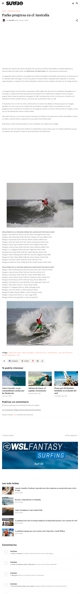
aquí (14, 415)
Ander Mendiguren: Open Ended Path (28, 510)
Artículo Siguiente (71, 435)
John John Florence (65, 353)
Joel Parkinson (52, 353)
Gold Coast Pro (41, 353)
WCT (18, 355)
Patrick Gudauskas (8, 355)
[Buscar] (77, 3)
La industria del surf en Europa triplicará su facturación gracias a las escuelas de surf (46, 521)
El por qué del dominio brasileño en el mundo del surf (65, 390)
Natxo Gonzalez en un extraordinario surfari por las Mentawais (13, 390)
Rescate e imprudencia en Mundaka (28, 500)
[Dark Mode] (73, 3)
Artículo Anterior (8, 435)
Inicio (4, 11)
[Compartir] (77, 20)
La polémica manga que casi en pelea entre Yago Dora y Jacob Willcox (40, 531)
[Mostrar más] (42, 361)
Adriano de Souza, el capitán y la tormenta (37, 389)
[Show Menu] (3, 3)
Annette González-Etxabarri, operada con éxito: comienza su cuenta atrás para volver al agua (46, 489)
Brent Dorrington (28, 353)
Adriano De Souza (14, 11)
